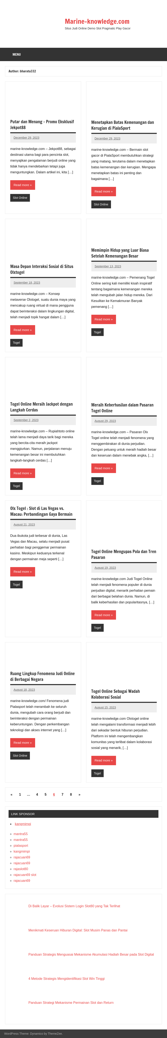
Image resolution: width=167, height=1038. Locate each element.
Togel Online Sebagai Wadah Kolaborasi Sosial (115, 694)
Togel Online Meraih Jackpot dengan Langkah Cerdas (41, 407)
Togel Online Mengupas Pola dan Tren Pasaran (123, 554)
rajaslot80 (21, 869)
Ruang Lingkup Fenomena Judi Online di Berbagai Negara (42, 676)
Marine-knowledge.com (97, 21)
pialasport (21, 845)
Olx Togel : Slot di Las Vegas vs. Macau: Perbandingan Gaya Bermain (41, 511)
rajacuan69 (22, 857)
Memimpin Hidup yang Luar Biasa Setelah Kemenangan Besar (120, 253)
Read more (21, 185)
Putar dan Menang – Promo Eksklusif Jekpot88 (42, 125)
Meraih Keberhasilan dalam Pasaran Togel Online (122, 408)
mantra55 (21, 834)
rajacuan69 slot (25, 875)
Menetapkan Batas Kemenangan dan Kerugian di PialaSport (122, 125)
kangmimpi (23, 824)
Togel (16, 342)
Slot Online (20, 197)
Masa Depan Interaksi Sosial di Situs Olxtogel (41, 269)
